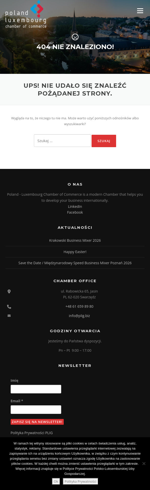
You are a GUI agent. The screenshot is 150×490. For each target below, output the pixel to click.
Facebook (75, 212)
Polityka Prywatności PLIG (32, 432)
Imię (14, 380)
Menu (140, 10)
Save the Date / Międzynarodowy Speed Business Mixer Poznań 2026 (75, 262)
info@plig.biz (79, 315)
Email (17, 400)
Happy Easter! (74, 251)
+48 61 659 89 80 (80, 306)
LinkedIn (75, 206)
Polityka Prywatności (80, 481)
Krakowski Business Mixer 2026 (75, 240)
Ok (56, 481)
